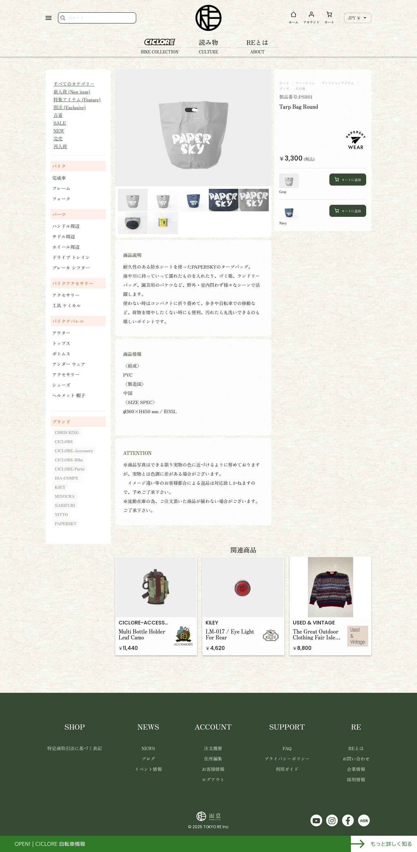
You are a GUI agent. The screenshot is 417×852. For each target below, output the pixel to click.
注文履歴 (213, 748)
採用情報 (356, 779)
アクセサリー (65, 295)
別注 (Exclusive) (69, 107)
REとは (356, 748)
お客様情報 (213, 769)
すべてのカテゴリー (73, 83)
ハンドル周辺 (65, 226)
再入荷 (60, 146)
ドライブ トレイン (71, 257)
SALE (59, 122)
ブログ (148, 758)
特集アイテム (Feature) (76, 99)
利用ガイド (287, 769)
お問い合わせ (356, 758)
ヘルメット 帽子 (68, 395)
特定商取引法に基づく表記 (74, 748)
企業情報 (356, 769)
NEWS (148, 748)
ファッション (305, 83)
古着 (58, 115)
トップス (61, 343)
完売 (58, 138)
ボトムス (61, 353)
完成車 (59, 178)
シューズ (61, 385)
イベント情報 (148, 769)
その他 (300, 88)
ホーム (284, 83)
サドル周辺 (63, 236)
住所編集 (213, 758)
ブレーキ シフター (71, 267)
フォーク (61, 198)
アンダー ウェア (68, 364)
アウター (61, 332)
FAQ (287, 748)
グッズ (284, 88)
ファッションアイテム (338, 83)
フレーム (61, 188)
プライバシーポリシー (287, 758)
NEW (58, 130)
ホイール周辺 (65, 247)
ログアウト (213, 779)
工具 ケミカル (66, 305)
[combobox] (357, 18)
